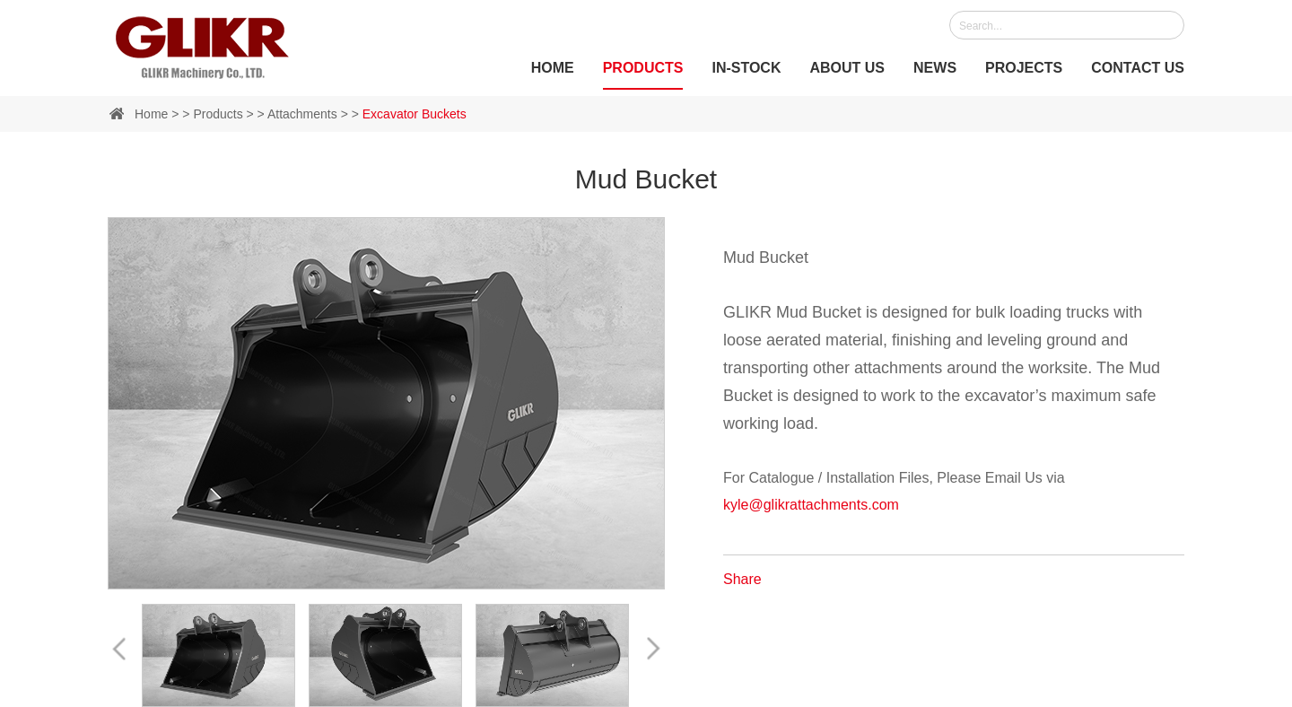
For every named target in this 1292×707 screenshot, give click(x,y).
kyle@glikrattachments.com (811, 504)
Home (552, 67)
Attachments (302, 114)
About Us (847, 67)
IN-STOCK (746, 67)
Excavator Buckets (414, 114)
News (934, 67)
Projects (1023, 67)
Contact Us (1137, 67)
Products (643, 67)
